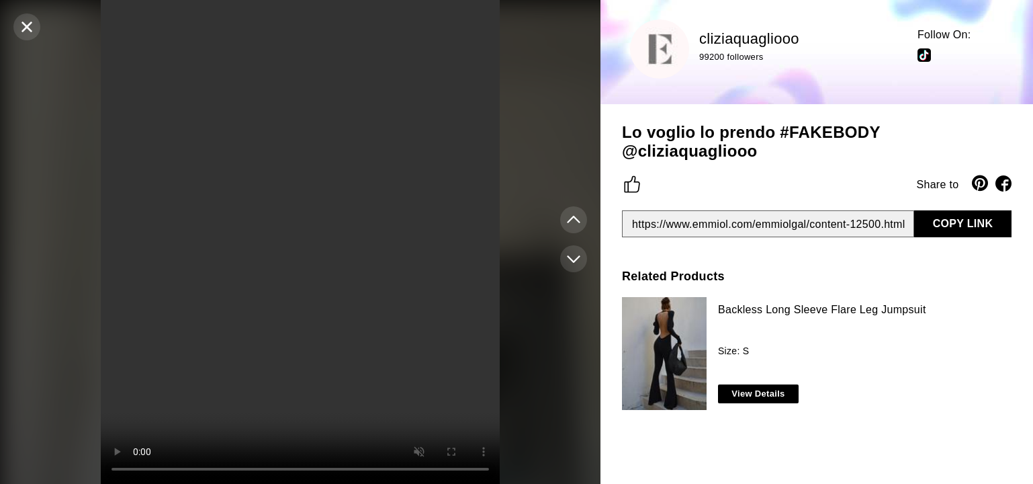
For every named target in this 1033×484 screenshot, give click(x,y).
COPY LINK (963, 223)
